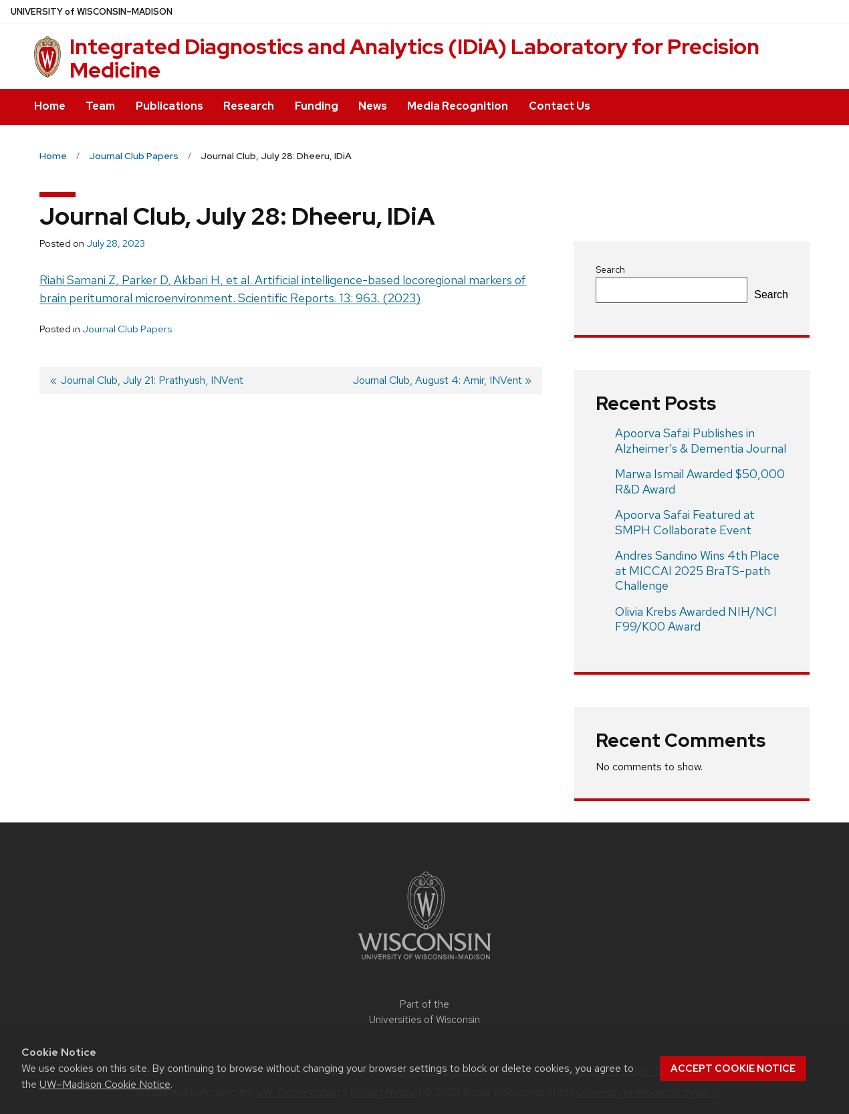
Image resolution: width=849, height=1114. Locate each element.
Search (610, 269)
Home (50, 106)
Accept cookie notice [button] (733, 1068)
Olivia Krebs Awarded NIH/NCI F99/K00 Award (696, 619)
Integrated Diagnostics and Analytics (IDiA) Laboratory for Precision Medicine (414, 58)
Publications (169, 106)
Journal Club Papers (127, 329)
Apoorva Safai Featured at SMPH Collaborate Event (685, 522)
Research (248, 106)
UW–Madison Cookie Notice (104, 1084)
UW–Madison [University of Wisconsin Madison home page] (91, 11)
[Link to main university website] (424, 962)
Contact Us (559, 106)
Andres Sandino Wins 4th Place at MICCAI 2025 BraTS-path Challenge (697, 570)
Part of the (424, 1012)
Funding (316, 106)
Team (100, 106)
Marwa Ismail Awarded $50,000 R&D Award (700, 481)
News (372, 106)
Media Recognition (457, 106)
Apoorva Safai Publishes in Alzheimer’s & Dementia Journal (700, 440)
